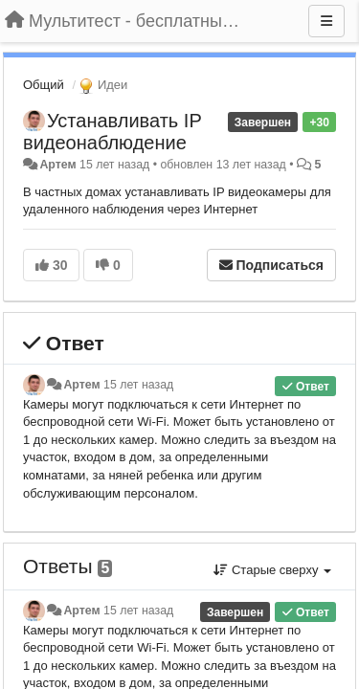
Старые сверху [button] (272, 570)
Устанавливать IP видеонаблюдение (112, 131)
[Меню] (326, 21)
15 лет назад (138, 384)
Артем (57, 164)
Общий (43, 85)
